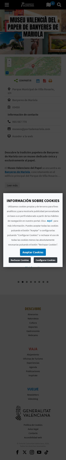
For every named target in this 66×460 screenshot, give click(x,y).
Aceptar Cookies (32, 252)
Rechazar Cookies (20, 260)
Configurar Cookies (45, 260)
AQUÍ (49, 220)
